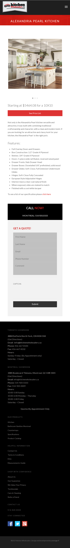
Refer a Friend (13, 497)
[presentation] (33, 292)
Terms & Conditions (16, 455)
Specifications (13, 434)
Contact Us (12, 451)
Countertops (13, 430)
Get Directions (15, 339)
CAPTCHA (17, 284)
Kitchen (11, 422)
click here (46, 194)
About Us (12, 477)
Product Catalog (14, 438)
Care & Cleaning (14, 493)
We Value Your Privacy (17, 485)
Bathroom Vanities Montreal (19, 426)
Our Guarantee (14, 481)
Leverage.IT (55, 541)
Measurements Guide (16, 463)
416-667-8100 (21, 346)
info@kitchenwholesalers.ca (27, 342)
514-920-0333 (21, 382)
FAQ (9, 459)
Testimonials (13, 489)
